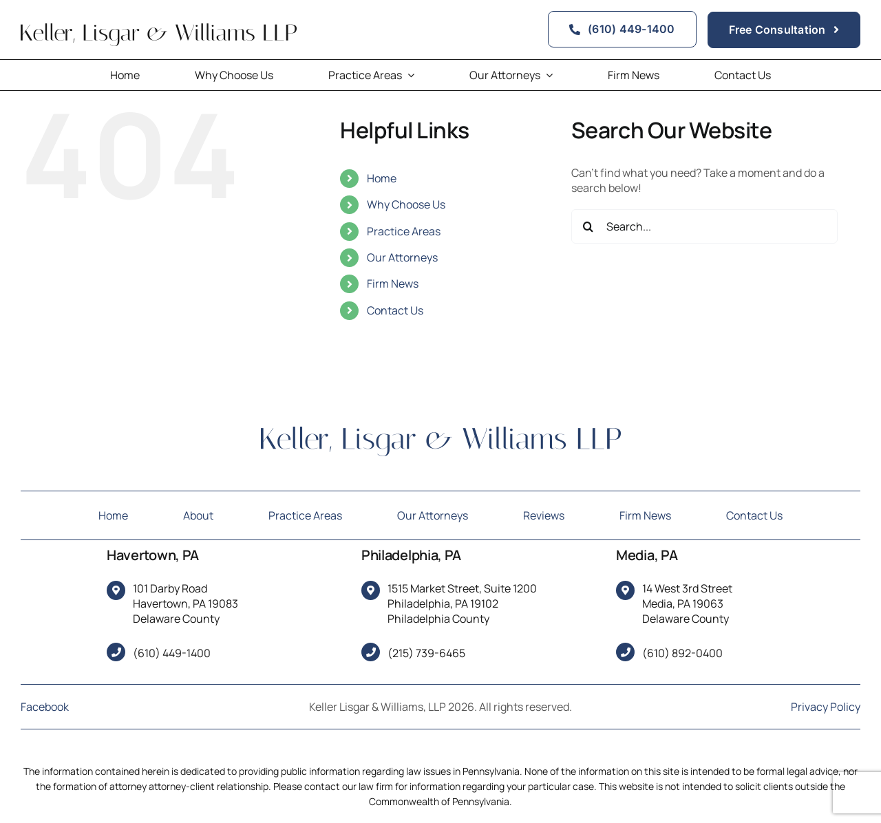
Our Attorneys (402, 257)
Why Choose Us (406, 204)
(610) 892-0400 (682, 653)
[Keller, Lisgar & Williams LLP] (441, 432)
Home (381, 178)
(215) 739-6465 (426, 653)
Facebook (45, 706)
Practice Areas (403, 231)
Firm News (392, 283)
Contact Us (395, 310)
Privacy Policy (825, 706)
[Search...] (704, 226)
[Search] (588, 226)
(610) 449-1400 (172, 653)
